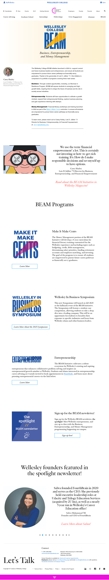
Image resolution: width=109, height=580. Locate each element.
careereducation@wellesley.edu (50, 553)
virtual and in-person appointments (69, 558)
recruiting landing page (63, 560)
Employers (71, 11)
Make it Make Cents (53, 109)
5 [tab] (56, 535)
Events (27, 11)
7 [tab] (63, 535)
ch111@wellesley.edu (41, 125)
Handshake (8, 11)
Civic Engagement (75, 17)
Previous (39, 535)
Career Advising (9, 17)
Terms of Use (38, 569)
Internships (43, 17)
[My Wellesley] (8, 2)
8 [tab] (66, 535)
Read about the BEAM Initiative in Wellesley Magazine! (76, 183)
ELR (34, 11)
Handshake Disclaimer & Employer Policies (53, 561)
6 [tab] (59, 535)
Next (69, 535)
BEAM (103, 17)
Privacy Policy (48, 569)
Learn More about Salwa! (76, 524)
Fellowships (58, 17)
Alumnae (91, 17)
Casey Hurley (8, 79)
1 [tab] (42, 535)
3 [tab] (49, 535)
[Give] (103, 2)
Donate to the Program (68, 569)
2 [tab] (46, 535)
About (98, 11)
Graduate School (27, 17)
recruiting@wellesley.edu (82, 560)
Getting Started (44, 11)
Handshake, (69, 374)
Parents (89, 11)
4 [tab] (52, 535)
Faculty (81, 11)
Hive (19, 11)
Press (57, 569)
